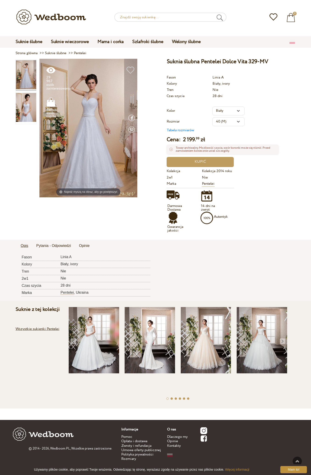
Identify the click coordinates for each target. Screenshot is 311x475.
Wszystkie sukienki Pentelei (37, 329)
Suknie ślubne (29, 42)
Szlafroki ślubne (147, 42)
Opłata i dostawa (134, 441)
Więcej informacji (237, 469)
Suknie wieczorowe (70, 42)
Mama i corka (110, 42)
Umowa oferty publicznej (141, 450)
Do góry (297, 461)
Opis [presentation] (24, 246)
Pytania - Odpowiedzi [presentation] (53, 246)
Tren (170, 90)
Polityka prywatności (137, 454)
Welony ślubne (186, 42)
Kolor (171, 111)
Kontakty (174, 445)
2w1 (170, 177)
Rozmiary (128, 458)
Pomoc (126, 436)
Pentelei (208, 183)
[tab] (24, 246)
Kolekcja (173, 171)
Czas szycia (175, 96)
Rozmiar (173, 121)
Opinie (172, 441)
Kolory (172, 83)
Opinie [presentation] (84, 246)
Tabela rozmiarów (180, 130)
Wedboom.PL (60, 448)
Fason (171, 77)
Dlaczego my (177, 436)
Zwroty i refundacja (136, 445)
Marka (171, 184)
